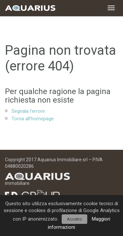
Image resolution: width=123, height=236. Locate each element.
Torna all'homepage (32, 119)
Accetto (74, 219)
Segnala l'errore (28, 111)
